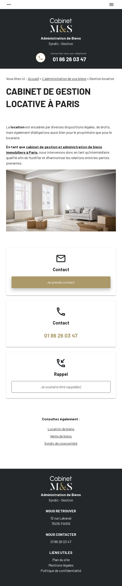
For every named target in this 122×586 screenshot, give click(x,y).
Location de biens (61, 429)
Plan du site (61, 560)
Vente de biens (61, 436)
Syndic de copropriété (60, 443)
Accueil (33, 78)
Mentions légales (61, 565)
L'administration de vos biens (64, 78)
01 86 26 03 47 (69, 59)
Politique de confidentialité (61, 570)
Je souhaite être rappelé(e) (61, 387)
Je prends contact (61, 282)
